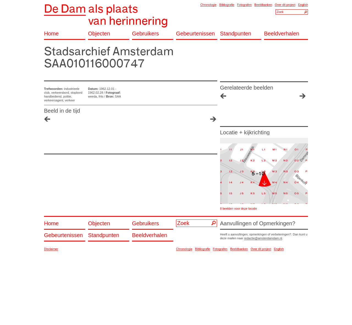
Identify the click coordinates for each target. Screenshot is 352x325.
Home (51, 34)
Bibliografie (226, 4)
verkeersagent (53, 100)
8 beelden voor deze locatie (238, 208)
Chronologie (208, 4)
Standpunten (235, 34)
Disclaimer (51, 249)
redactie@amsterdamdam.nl (263, 238)
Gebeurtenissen (195, 34)
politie (67, 96)
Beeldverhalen (281, 34)
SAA (118, 96)
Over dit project (285, 4)
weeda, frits (95, 96)
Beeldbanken (263, 4)
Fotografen (244, 4)
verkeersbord (60, 92)
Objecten (99, 34)
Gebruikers (145, 34)
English (303, 4)
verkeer (70, 100)
